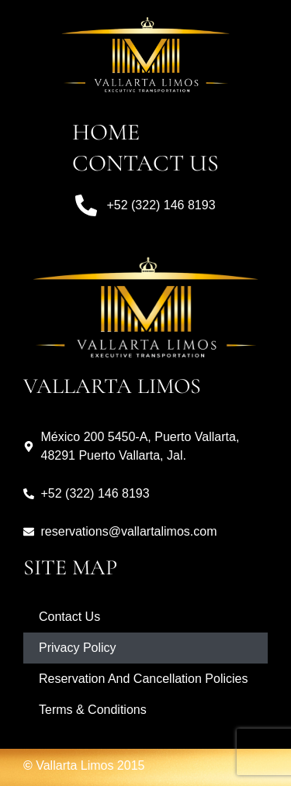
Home (106, 132)
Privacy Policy (77, 647)
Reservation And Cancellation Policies (143, 678)
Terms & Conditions (93, 709)
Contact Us (145, 163)
